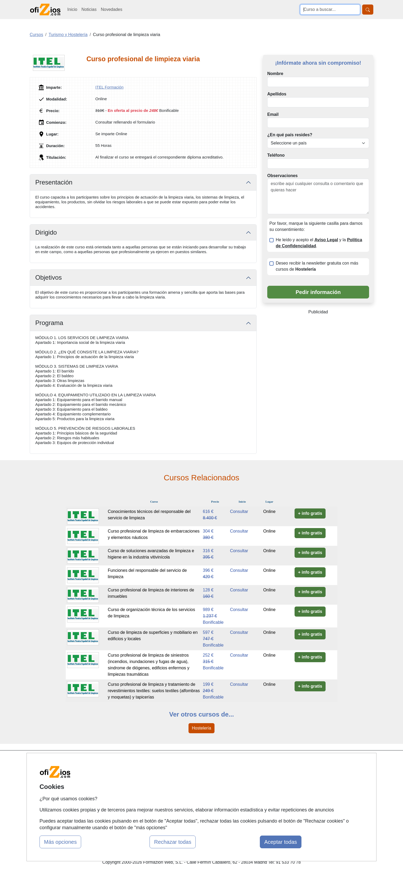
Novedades (111, 9)
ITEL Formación (109, 87)
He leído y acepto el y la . (319, 243)
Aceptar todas (280, 842)
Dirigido (46, 232)
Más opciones (60, 842)
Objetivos (48, 277)
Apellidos (276, 94)
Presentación (53, 182)
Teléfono (275, 155)
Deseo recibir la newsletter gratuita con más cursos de (317, 266)
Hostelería (201, 728)
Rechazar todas (172, 842)
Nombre (275, 73)
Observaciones (282, 175)
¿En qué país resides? (289, 135)
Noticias (89, 9)
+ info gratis (310, 513)
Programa (49, 322)
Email (273, 114)
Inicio (72, 9)
